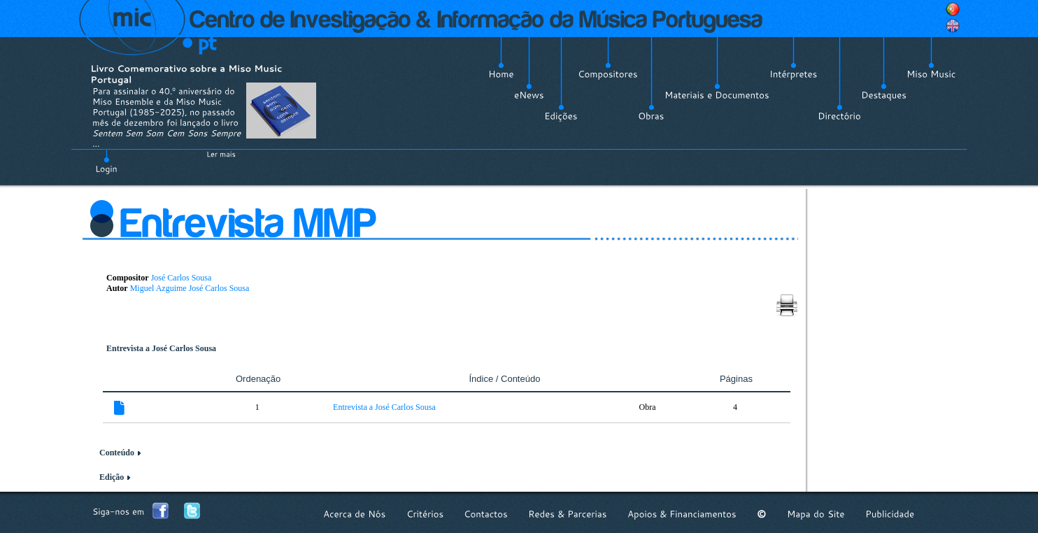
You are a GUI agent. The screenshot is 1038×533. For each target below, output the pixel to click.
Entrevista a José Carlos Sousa (384, 407)
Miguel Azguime (158, 288)
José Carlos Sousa (181, 278)
